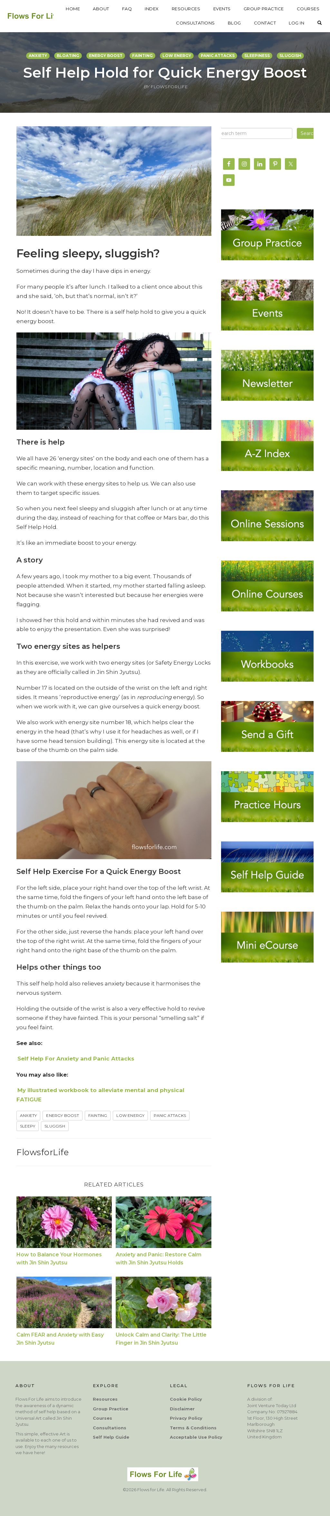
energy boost (105, 55)
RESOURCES (222, 8)
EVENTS (257, 8)
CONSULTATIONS (195, 22)
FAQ (163, 8)
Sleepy (27, 1126)
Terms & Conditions (193, 1427)
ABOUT (137, 8)
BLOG (234, 22)
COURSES (152, 22)
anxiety (38, 55)
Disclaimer (182, 1408)
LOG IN (296, 22)
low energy (176, 55)
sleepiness (257, 55)
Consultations (109, 1427)
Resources (105, 1399)
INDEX (187, 8)
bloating (68, 55)
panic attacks (218, 55)
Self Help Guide (111, 1437)
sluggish (290, 55)
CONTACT (265, 22)
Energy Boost (62, 1115)
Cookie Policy (186, 1399)
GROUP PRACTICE (299, 8)
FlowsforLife (42, 1152)
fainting (142, 55)
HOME (109, 8)
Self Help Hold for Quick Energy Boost (165, 72)
